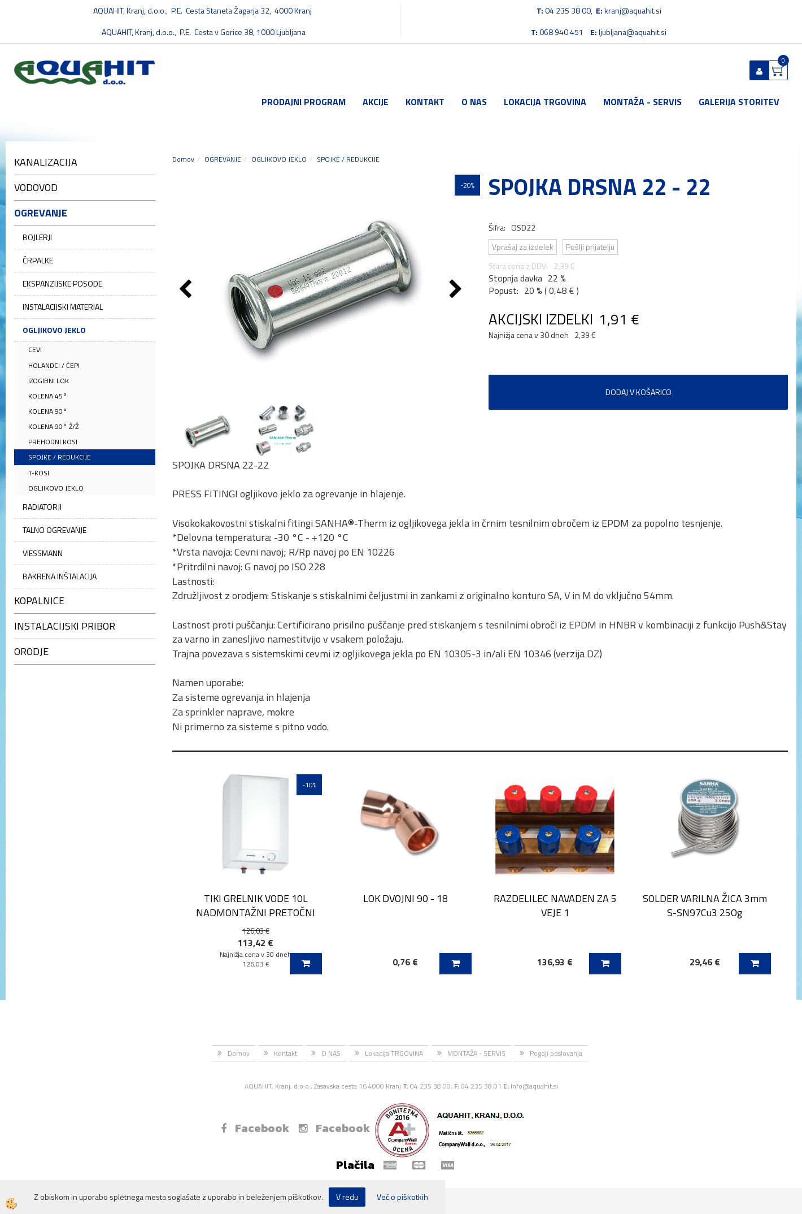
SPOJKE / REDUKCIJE (59, 457)
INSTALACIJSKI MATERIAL (63, 307)
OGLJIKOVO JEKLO (54, 330)
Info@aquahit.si (534, 1086)
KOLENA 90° (47, 411)
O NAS (474, 102)
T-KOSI (38, 472)
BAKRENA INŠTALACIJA (60, 576)
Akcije (376, 102)
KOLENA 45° (47, 396)
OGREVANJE (222, 159)
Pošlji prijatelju (590, 247)
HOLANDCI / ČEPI (54, 365)
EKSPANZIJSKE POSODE (62, 283)
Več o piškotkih (402, 1197)
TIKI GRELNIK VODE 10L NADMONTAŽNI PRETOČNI (255, 905)
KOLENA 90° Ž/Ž (53, 426)
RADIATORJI (42, 507)
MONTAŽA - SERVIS (642, 102)
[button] (457, 290)
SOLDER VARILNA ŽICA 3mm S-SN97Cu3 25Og (705, 905)
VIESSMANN (43, 553)
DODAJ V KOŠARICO (638, 392)
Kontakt (425, 102)
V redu (347, 1197)
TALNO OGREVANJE (54, 530)
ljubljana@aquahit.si (632, 32)
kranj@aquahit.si (632, 10)
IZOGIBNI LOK (48, 380)
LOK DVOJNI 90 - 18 (405, 898)
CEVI (35, 349)
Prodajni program (303, 102)
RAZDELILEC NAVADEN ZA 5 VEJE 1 (555, 905)
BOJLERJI (37, 237)
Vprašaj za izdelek (522, 247)
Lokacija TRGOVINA (545, 102)
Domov (183, 159)
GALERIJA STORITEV (739, 102)
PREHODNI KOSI (52, 441)
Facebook (255, 1128)
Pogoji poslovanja (556, 1053)
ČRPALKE (38, 260)
